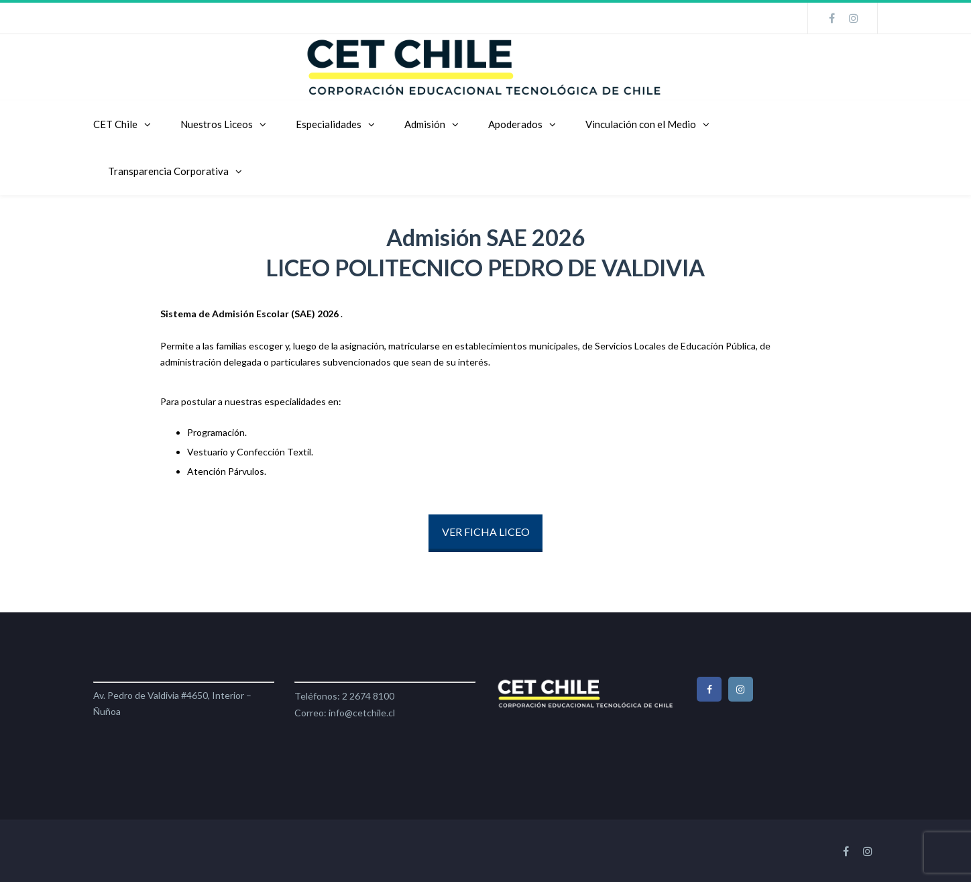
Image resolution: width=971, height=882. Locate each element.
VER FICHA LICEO (486, 531)
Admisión (424, 124)
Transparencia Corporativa (168, 171)
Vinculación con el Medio (640, 124)
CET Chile (115, 124)
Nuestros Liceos (216, 124)
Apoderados (515, 124)
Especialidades (328, 124)
